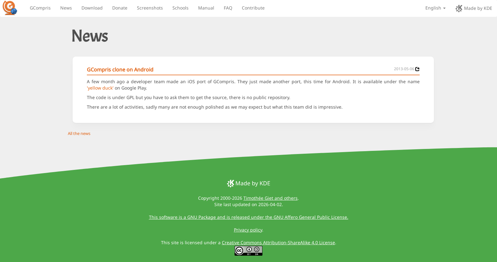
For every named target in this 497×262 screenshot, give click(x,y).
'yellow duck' (100, 88)
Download (92, 8)
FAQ (228, 8)
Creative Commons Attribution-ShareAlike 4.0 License (278, 242)
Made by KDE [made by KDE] (473, 8)
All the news (79, 133)
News (66, 8)
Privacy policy (248, 230)
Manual (206, 8)
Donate (119, 8)
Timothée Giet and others (270, 198)
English (435, 8)
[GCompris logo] (13, 7)
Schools (180, 8)
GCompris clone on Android (120, 69)
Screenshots (150, 8)
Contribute (253, 8)
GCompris (40, 8)
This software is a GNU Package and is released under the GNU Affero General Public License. (248, 217)
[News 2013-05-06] (417, 69)
